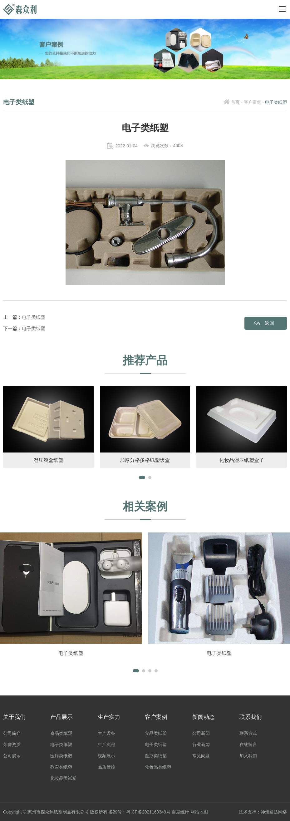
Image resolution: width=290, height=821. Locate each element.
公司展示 (12, 755)
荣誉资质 (12, 744)
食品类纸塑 (61, 733)
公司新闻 (201, 733)
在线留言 (248, 744)
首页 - (237, 102)
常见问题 (201, 755)
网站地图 (199, 811)
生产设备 (106, 733)
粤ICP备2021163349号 (148, 811)
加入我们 (248, 755)
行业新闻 (201, 744)
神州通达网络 (274, 811)
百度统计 (180, 811)
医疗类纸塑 (61, 755)
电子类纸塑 (33, 317)
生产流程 (106, 744)
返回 (269, 323)
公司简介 (12, 733)
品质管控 (106, 766)
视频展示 (106, 755)
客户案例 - (254, 102)
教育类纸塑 (61, 766)
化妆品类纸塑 (63, 778)
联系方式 (248, 733)
